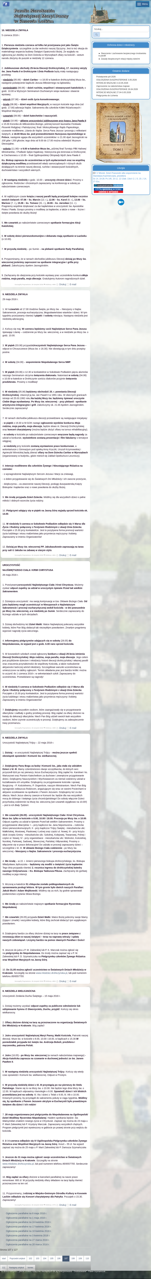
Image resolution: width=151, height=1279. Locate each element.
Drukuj (61, 284)
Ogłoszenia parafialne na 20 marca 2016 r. (28, 1244)
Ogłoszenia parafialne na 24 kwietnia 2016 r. (29, 1222)
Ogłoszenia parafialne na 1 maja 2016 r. (26, 1218)
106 (58, 1258)
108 (73, 1258)
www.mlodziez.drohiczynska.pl (51, 973)
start (4, 1258)
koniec (30, 1267)
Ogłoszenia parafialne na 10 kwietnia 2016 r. (29, 1231)
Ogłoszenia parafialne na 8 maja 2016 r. (26, 1213)
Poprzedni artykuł (17, 1258)
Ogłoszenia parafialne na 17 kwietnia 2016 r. (29, 1226)
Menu (142, 4)
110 (87, 1258)
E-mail (71, 284)
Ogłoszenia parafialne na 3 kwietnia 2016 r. (28, 1235)
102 (30, 1258)
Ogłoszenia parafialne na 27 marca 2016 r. (28, 1240)
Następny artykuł (16, 1267)
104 (44, 1258)
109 (80, 1258)
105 (51, 1258)
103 (37, 1258)
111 (3, 1267)
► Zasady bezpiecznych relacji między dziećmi (119, 59)
